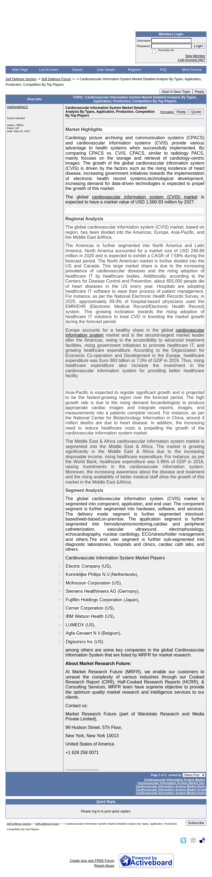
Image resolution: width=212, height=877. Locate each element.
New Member (195, 56)
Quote (196, 112)
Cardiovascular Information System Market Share (171, 786)
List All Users (48, 70)
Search (77, 70)
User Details (106, 70)
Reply (199, 92)
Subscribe (196, 823)
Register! (134, 70)
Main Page (20, 70)
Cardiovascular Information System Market (174, 779)
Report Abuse (104, 866)
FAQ (163, 70)
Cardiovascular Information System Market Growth (172, 789)
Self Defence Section (21, 79)
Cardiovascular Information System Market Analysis (173, 793)
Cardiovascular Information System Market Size (171, 783)
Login (198, 46)
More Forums (192, 70)
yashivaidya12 (17, 107)
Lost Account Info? (191, 60)
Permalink (167, 112)
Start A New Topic (176, 92)
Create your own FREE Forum (92, 861)
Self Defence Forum (56, 79)
